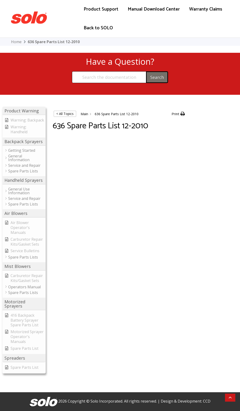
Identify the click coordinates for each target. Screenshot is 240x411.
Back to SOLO (98, 28)
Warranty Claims (205, 9)
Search (157, 77)
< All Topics (65, 113)
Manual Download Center (154, 9)
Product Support (101, 9)
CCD (206, 401)
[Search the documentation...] (109, 77)
